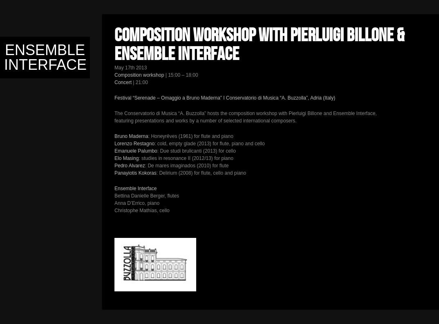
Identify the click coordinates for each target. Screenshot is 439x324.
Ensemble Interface (45, 57)
